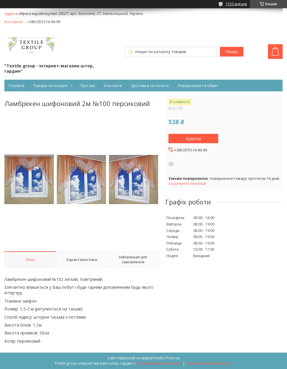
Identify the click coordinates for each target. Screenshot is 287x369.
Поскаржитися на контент (159, 363)
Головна (16, 85)
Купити (193, 138)
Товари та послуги (50, 85)
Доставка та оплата (150, 85)
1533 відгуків (236, 3)
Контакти (113, 85)
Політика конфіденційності (209, 363)
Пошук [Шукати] (232, 51)
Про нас (88, 85)
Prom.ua (173, 358)
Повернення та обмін (198, 85)
